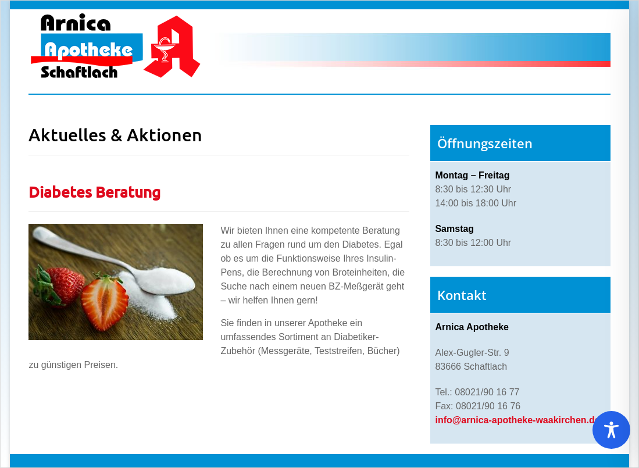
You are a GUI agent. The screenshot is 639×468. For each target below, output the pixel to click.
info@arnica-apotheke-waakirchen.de (517, 420)
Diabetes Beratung (94, 191)
